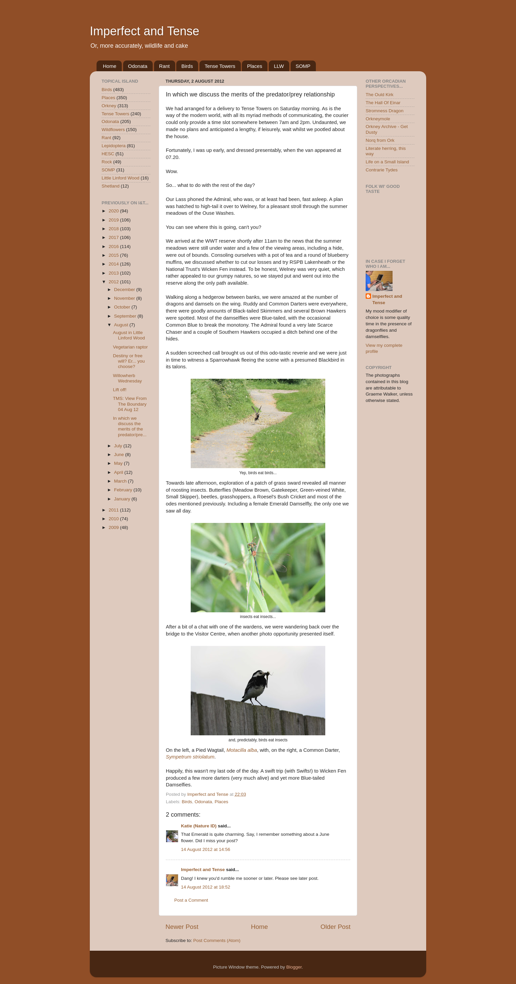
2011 (114, 509)
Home (109, 66)
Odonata (138, 66)
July (118, 445)
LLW (279, 66)
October (123, 307)
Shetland (110, 186)
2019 (114, 219)
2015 (114, 255)
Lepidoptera (113, 145)
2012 (114, 281)
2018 (114, 228)
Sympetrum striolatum (190, 757)
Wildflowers (113, 129)
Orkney (109, 105)
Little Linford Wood (120, 177)
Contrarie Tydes (382, 169)
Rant (164, 66)
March (121, 481)
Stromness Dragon (385, 110)
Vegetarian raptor (130, 347)
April (119, 472)
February (124, 489)
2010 (114, 518)
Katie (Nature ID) (199, 825)
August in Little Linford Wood (129, 335)
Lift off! (119, 389)
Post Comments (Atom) (217, 940)
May (119, 463)
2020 (114, 210)
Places (254, 66)
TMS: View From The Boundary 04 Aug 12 (130, 404)
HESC (108, 153)
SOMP (303, 66)
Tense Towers (220, 66)
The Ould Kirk (380, 94)
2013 (114, 273)
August (122, 324)
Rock (107, 161)
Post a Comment (191, 900)
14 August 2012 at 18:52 (205, 887)
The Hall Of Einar (383, 102)
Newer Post (181, 926)
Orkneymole (378, 118)
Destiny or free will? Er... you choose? (129, 361)
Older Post (336, 926)
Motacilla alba (241, 750)
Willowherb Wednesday (127, 378)
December (125, 289)
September (126, 316)
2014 (114, 263)
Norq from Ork (380, 140)
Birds (187, 66)
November (125, 298)
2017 (114, 237)
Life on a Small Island (387, 161)
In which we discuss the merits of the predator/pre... (130, 426)
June (119, 454)
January (123, 498)
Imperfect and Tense (144, 31)
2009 (114, 527)
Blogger (294, 967)
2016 (114, 246)
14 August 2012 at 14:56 (205, 849)
